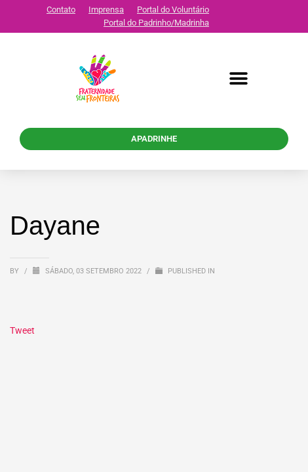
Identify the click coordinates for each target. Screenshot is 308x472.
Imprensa (106, 9)
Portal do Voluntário (173, 9)
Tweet (22, 330)
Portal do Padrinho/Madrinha (156, 23)
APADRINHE (154, 139)
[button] (239, 79)
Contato (61, 9)
